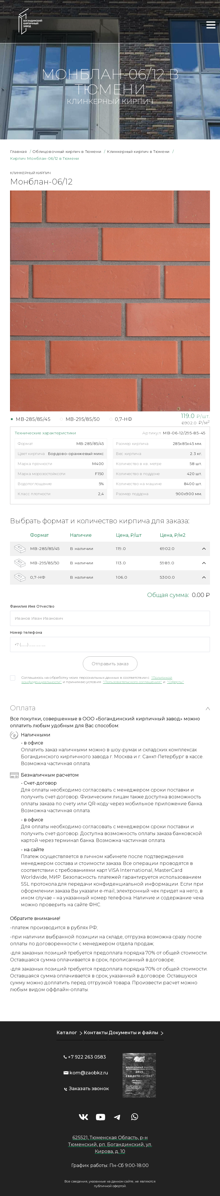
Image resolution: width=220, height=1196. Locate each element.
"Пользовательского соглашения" (132, 682)
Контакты (94, 1032)
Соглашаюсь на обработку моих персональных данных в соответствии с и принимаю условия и (102, 679)
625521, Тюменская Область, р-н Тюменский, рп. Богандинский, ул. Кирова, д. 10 (110, 1144)
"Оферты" (175, 682)
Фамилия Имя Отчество (32, 606)
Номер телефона (26, 632)
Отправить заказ (110, 663)
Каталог (65, 1032)
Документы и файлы (133, 1032)
